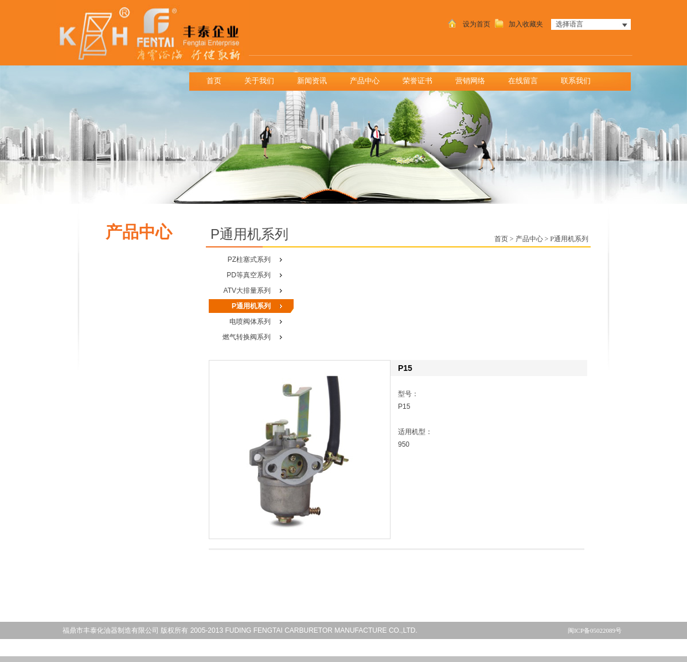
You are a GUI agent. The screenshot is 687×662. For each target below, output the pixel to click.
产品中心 (368, 78)
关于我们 (263, 78)
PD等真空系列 (249, 275)
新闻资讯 (315, 78)
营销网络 (470, 80)
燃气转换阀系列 (247, 337)
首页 (213, 80)
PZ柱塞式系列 (249, 259)
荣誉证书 (417, 80)
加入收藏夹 (517, 24)
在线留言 (523, 80)
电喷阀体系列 (250, 322)
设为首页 (468, 24)
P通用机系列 (251, 306)
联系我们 (579, 78)
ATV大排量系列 (247, 291)
